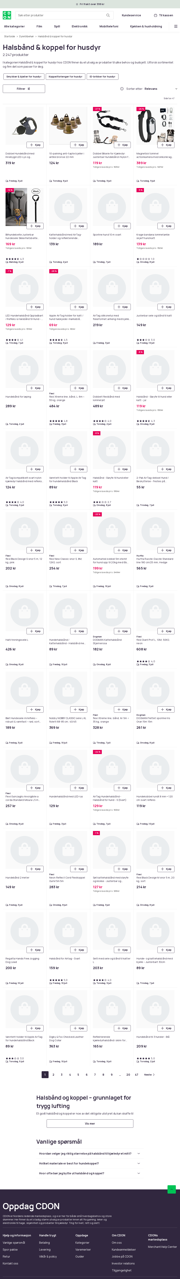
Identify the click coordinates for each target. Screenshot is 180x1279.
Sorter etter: (134, 89)
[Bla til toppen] (172, 1189)
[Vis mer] (90, 1123)
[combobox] (64, 15)
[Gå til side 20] (128, 1074)
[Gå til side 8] (103, 1074)
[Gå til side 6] (86, 1074)
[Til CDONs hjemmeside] (7, 15)
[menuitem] (14, 26)
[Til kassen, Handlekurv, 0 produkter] (163, 15)
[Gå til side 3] (61, 1074)
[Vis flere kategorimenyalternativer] (176, 26)
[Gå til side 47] (136, 1074)
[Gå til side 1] (45, 1074)
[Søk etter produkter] (108, 15)
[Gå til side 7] (95, 1074)
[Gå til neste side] (149, 1074)
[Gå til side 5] (78, 1074)
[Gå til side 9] (111, 1074)
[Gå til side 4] (70, 1074)
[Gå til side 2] (53, 1074)
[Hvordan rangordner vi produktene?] (122, 89)
